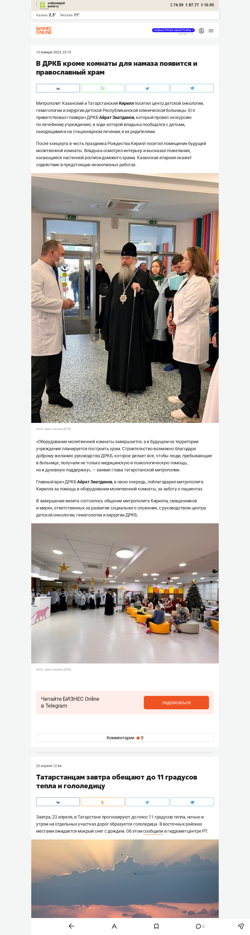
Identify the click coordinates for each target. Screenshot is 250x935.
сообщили (153, 831)
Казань (42, 15)
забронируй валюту (56, 4)
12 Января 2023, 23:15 (53, 52)
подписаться (188, 702)
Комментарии (125, 737)
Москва (66, 15)
